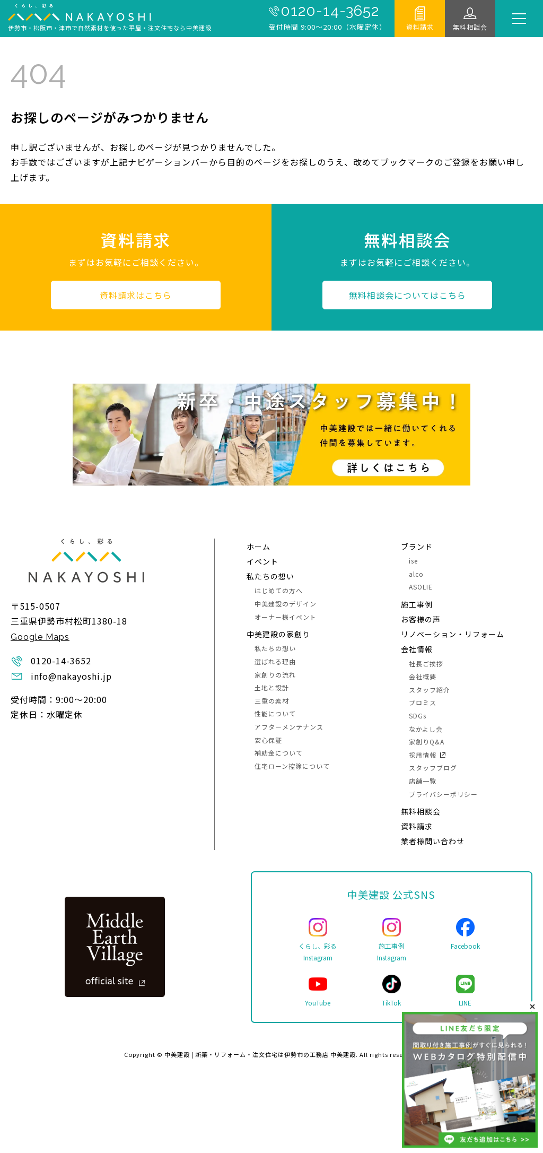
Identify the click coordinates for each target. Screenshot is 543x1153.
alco (416, 573)
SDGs (417, 715)
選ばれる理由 (275, 661)
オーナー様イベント (286, 616)
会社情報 (417, 649)
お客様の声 (421, 619)
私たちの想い (270, 576)
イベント (262, 561)
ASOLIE (421, 586)
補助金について (279, 752)
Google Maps (40, 637)
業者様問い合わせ (433, 841)
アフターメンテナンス (289, 726)
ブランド (417, 546)
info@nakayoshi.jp (71, 676)
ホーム (258, 546)
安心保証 (268, 739)
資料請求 (420, 26)
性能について (275, 713)
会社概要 (422, 676)
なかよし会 (426, 728)
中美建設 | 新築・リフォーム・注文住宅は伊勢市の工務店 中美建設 (260, 1054)
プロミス (422, 702)
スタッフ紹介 (429, 689)
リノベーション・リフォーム (452, 634)
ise (413, 560)
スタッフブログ (433, 767)
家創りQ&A (426, 741)
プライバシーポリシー (443, 794)
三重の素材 (272, 700)
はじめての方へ (279, 590)
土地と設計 (272, 687)
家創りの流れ (275, 674)
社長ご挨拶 (426, 663)
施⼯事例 (417, 604)
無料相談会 (470, 26)
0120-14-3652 (330, 11)
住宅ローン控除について (292, 765)
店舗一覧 (422, 780)
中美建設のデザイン (286, 603)
